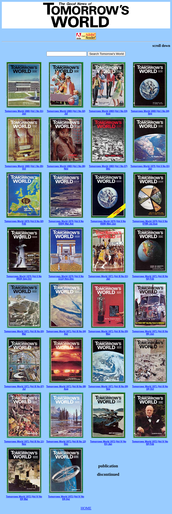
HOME (86, 508)
